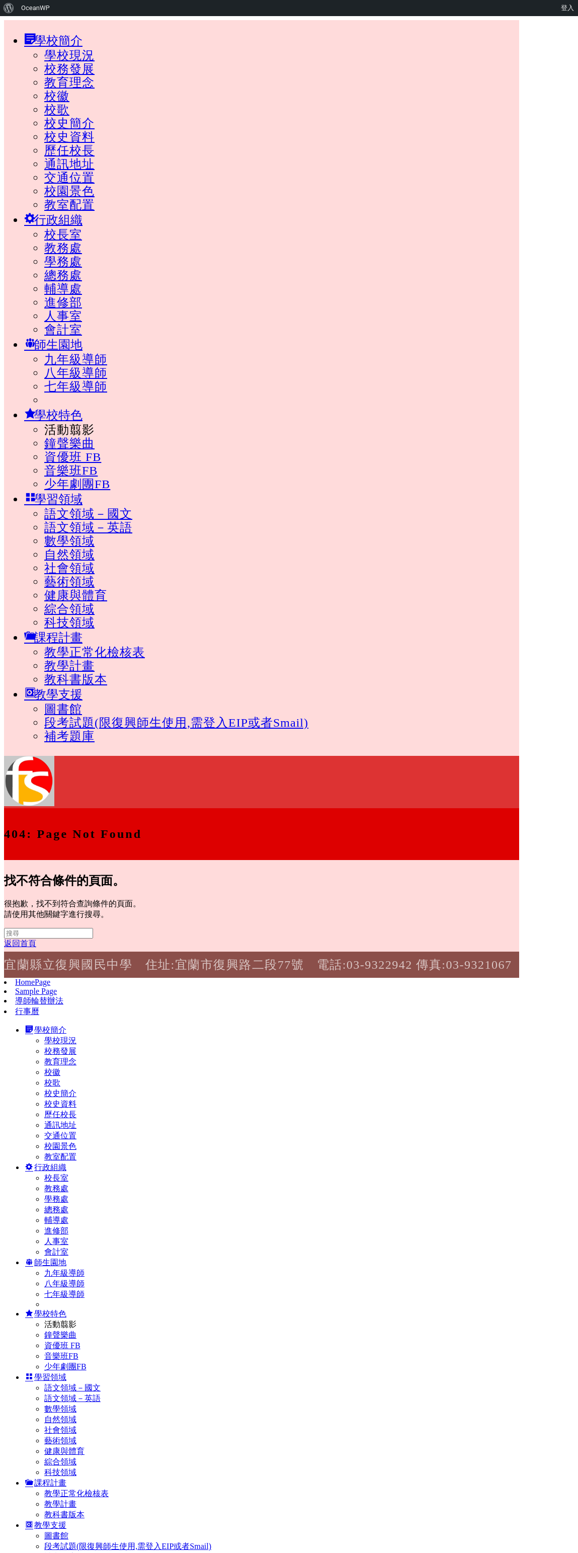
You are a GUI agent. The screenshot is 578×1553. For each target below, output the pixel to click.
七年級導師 (75, 386)
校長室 (63, 234)
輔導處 (63, 288)
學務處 (63, 261)
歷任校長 (69, 150)
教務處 (63, 248)
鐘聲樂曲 (69, 443)
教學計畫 (69, 665)
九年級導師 (75, 359)
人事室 (63, 316)
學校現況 (69, 55)
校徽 (56, 96)
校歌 (56, 109)
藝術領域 (69, 581)
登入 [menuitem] (567, 8)
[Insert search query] (48, 933)
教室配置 (69, 204)
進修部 (63, 302)
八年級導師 (75, 372)
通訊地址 (69, 164)
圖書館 (63, 709)
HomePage (32, 982)
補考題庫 (69, 736)
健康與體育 (75, 595)
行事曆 (27, 1011)
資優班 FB (72, 456)
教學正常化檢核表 (94, 652)
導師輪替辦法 (39, 1000)
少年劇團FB (77, 484)
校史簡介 (69, 123)
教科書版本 (75, 679)
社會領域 (69, 568)
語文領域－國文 (88, 513)
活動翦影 (69, 429)
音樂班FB (71, 470)
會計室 (63, 329)
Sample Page (36, 991)
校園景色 (69, 191)
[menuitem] (9, 8)
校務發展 (69, 68)
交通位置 (69, 177)
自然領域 (69, 554)
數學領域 (69, 541)
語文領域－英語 (88, 527)
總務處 (63, 275)
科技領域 (69, 622)
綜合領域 (69, 608)
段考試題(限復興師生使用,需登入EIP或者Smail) (176, 722)
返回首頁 (20, 943)
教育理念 (69, 82)
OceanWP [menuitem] (35, 8)
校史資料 (69, 136)
